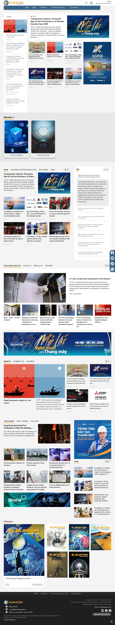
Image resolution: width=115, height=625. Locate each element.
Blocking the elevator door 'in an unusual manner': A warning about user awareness (59, 465)
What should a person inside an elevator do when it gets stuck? (89, 176)
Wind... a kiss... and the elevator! (11, 319)
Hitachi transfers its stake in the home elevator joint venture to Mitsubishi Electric (99, 406)
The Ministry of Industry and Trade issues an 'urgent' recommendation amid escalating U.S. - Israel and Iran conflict (15, 73)
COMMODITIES (18, 361)
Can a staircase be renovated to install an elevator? (91, 217)
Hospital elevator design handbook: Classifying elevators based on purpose (13, 487)
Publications (8, 521)
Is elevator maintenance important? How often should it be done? (90, 253)
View (7, 584)
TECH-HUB (35, 421)
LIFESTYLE (27, 266)
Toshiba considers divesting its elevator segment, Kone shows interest (76, 406)
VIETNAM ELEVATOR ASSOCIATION (12, 93)
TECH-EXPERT (9, 421)
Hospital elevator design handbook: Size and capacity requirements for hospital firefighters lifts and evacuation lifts (37, 487)
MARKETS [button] (44, 7)
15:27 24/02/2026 (75, 293)
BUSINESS (9, 40)
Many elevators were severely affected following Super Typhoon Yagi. (47, 321)
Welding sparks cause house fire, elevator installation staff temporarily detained (59, 239)
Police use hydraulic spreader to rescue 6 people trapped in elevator (16, 101)
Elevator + (9, 117)
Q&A (77, 169)
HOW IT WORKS (22, 421)
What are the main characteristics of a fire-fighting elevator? (91, 235)
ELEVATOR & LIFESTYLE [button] (58, 7)
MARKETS (7, 361)
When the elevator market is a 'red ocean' (15, 36)
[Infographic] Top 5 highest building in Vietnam (101, 320)
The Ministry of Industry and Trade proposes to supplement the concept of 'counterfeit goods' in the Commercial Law (102, 511)
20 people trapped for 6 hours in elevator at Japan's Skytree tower (54, 82)
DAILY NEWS (10, 105)
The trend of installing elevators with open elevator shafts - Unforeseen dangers (66, 321)
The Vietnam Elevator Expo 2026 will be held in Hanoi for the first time (37, 82)
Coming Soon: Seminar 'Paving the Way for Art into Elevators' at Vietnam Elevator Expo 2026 (47, 21)
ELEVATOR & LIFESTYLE (12, 266)
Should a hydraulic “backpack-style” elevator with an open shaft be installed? (90, 226)
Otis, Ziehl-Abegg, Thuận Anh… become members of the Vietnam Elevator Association (73, 56)
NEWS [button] (34, 7)
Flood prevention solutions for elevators (14, 464)
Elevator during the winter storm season (35, 464)
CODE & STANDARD (16, 155)
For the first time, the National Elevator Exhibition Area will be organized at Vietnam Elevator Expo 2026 (36, 56)
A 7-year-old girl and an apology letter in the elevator (89, 279)
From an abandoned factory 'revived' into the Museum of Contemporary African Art (84, 322)
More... (67, 169)
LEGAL (8, 79)
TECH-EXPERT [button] (74, 7)
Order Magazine (37, 584)
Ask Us (106, 169)
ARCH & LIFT (38, 266)
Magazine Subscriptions (102, 614)
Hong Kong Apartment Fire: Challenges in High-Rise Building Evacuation (17, 428)
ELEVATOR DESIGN (43, 155)
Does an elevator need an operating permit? (90, 209)
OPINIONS (48, 266)
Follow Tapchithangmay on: (103, 607)
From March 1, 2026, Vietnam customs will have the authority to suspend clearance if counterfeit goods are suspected (37, 239)
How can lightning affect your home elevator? (59, 486)
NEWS (8, 64)
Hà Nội (109, 1)
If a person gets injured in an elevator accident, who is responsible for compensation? (91, 244)
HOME (27, 7)
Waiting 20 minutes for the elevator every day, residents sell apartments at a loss (30, 321)
